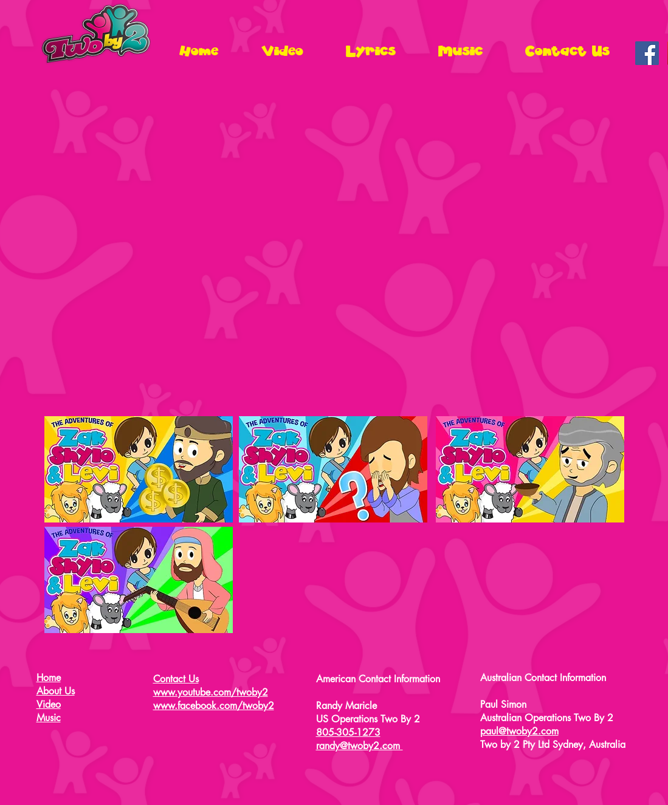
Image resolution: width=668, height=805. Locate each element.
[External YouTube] (334, 248)
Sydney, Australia (589, 744)
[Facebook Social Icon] (647, 53)
